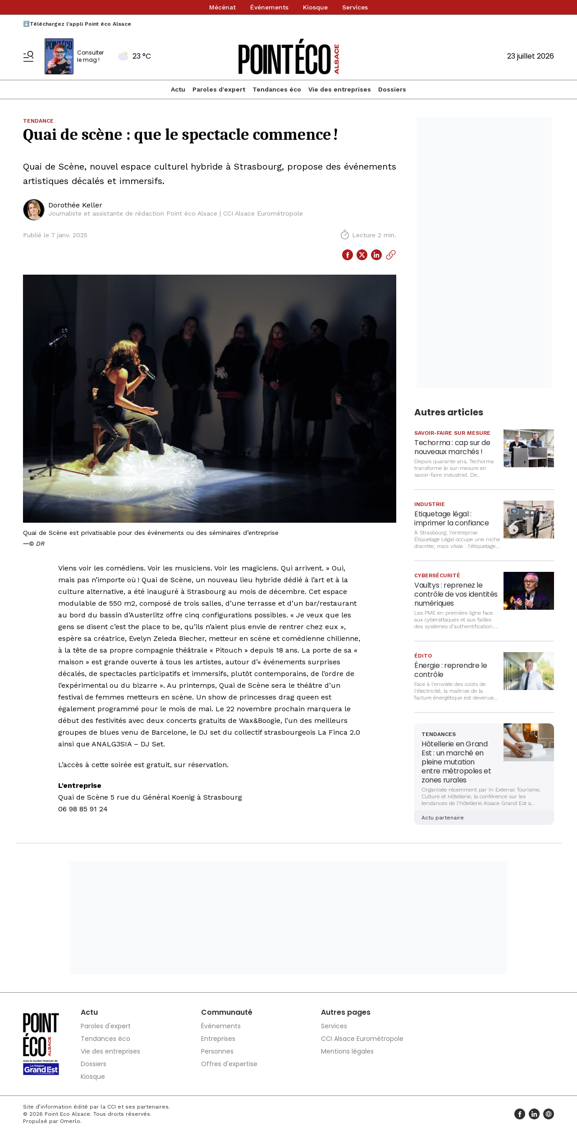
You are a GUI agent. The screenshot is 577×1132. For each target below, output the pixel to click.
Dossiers (392, 89)
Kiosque (315, 7)
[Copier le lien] (390, 254)
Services (355, 7)
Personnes (217, 1051)
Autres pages (346, 1012)
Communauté (226, 1012)
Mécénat (222, 7)
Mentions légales (347, 1051)
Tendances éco (276, 89)
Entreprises (218, 1038)
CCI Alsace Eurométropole (362, 1038)
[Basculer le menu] (28, 56)
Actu (178, 89)
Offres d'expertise (229, 1063)
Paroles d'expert (218, 89)
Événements (269, 7)
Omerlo (70, 1121)
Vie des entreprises (339, 89)
